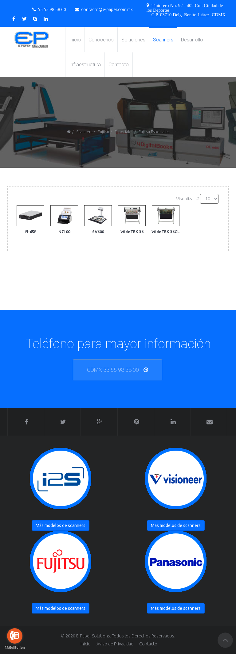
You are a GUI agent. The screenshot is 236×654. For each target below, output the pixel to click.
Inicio (75, 40)
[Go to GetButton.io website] (15, 648)
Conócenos (101, 40)
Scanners (163, 40)
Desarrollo (192, 40)
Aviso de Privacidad (114, 644)
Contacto (118, 64)
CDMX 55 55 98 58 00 (113, 370)
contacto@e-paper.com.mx (107, 9)
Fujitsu (103, 131)
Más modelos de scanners (60, 525)
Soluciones (133, 40)
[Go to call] (14, 636)
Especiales (124, 131)
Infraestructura (85, 64)
